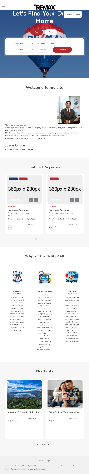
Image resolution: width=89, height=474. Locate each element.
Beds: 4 (10, 219)
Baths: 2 (20, 219)
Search (63, 49)
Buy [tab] (36, 32)
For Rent (13, 179)
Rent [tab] (51, 32)
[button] (24, 44)
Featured (23, 179)
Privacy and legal (44, 461)
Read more (32, 418)
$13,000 (16, 200)
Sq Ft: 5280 (31, 219)
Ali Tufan (17, 227)
